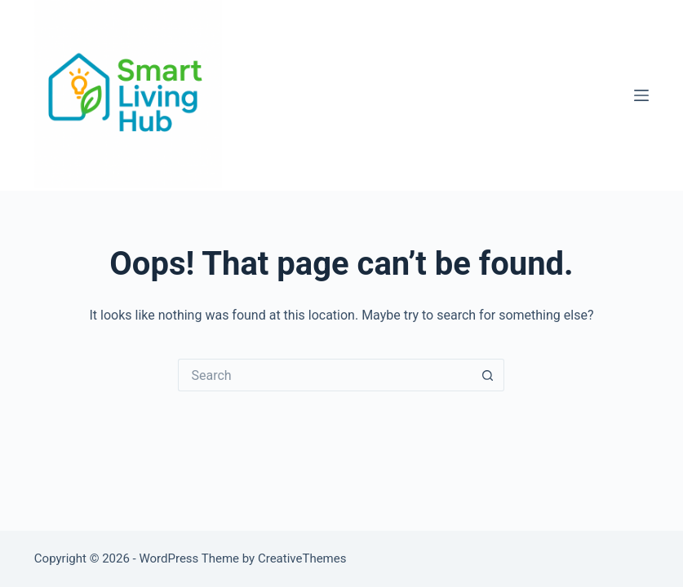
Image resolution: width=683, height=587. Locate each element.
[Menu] (641, 95)
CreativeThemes (302, 558)
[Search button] (488, 375)
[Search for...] (325, 375)
